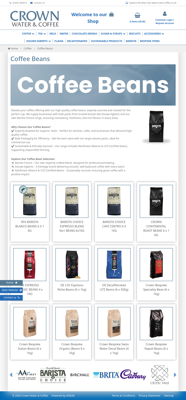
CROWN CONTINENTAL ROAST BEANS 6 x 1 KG (156, 228)
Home (13, 48)
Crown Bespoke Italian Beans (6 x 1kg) (29, 348)
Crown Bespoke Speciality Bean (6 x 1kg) (156, 289)
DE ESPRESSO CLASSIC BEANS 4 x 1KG (30, 289)
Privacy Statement (149, 395)
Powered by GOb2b (63, 395)
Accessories (154, 33)
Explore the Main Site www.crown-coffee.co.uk (151, 3)
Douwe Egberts (38, 41)
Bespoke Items (150, 41)
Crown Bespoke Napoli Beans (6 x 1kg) (156, 348)
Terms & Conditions (123, 395)
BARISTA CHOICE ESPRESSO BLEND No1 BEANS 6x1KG (71, 226)
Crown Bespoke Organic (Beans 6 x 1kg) (72, 348)
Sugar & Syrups (113, 33)
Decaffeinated (77, 41)
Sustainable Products (106, 41)
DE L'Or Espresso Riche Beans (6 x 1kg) (72, 287)
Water (64, 33)
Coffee (28, 33)
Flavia (58, 41)
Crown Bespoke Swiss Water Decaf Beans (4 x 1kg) (114, 348)
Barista (131, 41)
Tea (42, 33)
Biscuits (135, 33)
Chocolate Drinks (84, 33)
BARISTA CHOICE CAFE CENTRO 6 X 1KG (114, 226)
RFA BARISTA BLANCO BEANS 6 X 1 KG (29, 226)
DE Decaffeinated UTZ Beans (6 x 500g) (114, 287)
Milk (53, 33)
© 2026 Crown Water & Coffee (30, 395)
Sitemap (169, 395)
